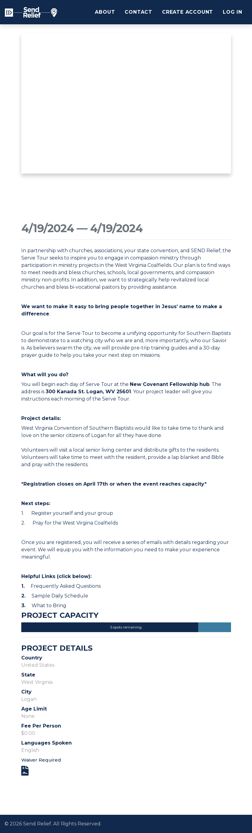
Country (31, 658)
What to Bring (49, 605)
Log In (232, 12)
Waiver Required (41, 759)
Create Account (187, 12)
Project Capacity (59, 615)
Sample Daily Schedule (60, 596)
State (28, 675)
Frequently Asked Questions (66, 586)
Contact (138, 12)
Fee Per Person (41, 726)
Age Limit (34, 709)
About (105, 12)
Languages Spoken (46, 743)
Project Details (56, 648)
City (26, 692)
